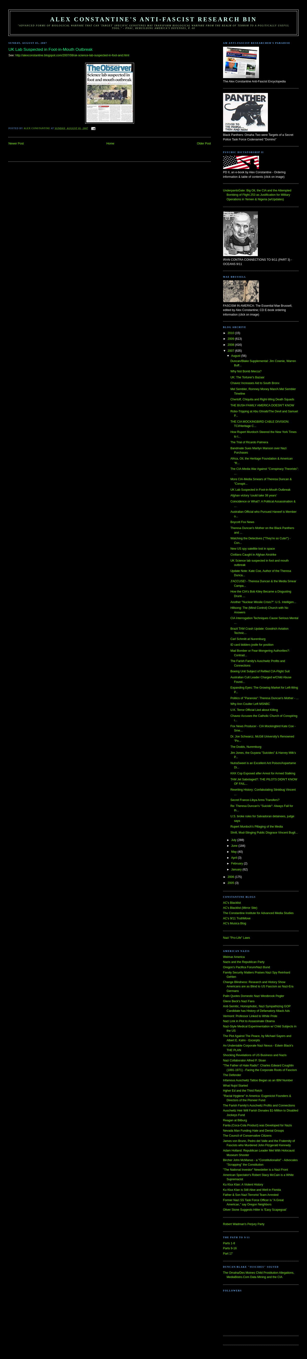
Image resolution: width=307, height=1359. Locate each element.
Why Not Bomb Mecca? (246, 371)
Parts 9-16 (230, 1248)
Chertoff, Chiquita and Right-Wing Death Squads (262, 399)
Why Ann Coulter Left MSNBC (250, 704)
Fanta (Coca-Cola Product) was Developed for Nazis (257, 1125)
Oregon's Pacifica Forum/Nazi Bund (246, 967)
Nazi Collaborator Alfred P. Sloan (244, 1060)
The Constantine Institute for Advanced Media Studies (258, 913)
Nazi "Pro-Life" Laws (236, 937)
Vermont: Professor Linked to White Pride (250, 1016)
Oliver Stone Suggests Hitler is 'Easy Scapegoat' (255, 1209)
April (234, 857)
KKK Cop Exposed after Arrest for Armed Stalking (262, 773)
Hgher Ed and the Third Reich (242, 1090)
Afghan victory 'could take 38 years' (253, 495)
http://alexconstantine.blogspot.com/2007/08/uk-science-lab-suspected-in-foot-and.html (72, 55)
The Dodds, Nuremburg (245, 747)
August (236, 355)
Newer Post (16, 143)
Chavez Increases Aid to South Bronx (254, 383)
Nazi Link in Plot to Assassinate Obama (249, 1021)
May (234, 851)
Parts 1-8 (229, 1243)
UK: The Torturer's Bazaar (247, 377)
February (237, 863)
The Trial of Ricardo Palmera (249, 442)
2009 (231, 338)
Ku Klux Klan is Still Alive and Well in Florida (252, 1190)
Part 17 (228, 1253)
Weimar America (234, 957)
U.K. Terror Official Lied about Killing (254, 710)
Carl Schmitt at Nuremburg (248, 639)
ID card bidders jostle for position (252, 644)
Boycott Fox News (242, 522)
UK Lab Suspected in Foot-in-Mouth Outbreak (260, 489)
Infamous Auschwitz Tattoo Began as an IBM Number (258, 1080)
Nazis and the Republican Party (244, 962)
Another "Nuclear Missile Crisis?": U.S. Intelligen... (263, 602)
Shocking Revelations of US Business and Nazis (255, 1055)
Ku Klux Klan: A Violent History (243, 1184)
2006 (231, 877)
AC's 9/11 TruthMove (237, 918)
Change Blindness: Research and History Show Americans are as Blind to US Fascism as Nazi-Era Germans (258, 986)
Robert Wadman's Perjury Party (244, 1224)
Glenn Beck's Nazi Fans (238, 1001)
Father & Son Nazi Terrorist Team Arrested (250, 1195)
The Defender (232, 1075)
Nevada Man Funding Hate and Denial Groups (253, 1130)
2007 (231, 350)
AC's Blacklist (232, 902)
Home (110, 143)
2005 (231, 883)
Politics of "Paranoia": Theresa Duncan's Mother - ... (264, 698)
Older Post (204, 143)
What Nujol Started (235, 1085)
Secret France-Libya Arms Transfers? (254, 800)
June (234, 845)
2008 (231, 344)
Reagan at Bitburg (235, 1120)
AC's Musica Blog (234, 923)
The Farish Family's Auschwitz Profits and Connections (259, 1105)
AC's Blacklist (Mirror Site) (240, 908)
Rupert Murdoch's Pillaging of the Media (256, 826)
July (234, 840)
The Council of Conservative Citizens (247, 1135)
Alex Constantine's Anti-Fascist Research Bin (153, 19)
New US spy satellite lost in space (252, 548)
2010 (231, 333)
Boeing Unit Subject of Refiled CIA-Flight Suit (260, 671)
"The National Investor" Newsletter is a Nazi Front (255, 1169)
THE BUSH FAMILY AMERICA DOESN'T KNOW (262, 405)
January (236, 869)
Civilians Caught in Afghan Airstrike (253, 554)
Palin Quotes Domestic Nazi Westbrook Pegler (253, 996)
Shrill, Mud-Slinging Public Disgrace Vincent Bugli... (264, 832)
